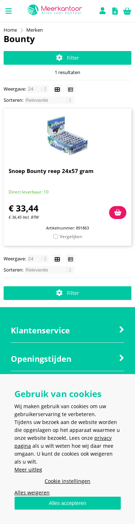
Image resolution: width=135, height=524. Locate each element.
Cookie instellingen (67, 481)
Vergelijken (71, 236)
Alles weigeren (32, 492)
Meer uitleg (28, 469)
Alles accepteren (67, 503)
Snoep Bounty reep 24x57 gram (51, 170)
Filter (67, 57)
